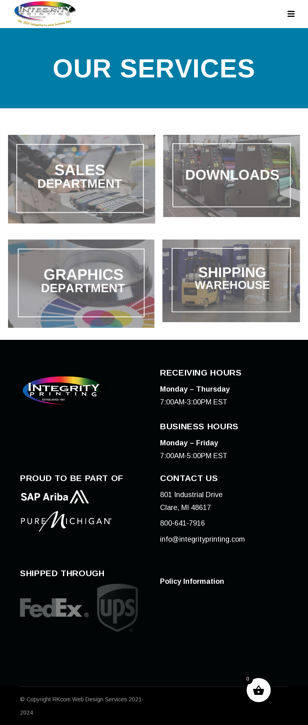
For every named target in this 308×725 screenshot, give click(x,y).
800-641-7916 (182, 523)
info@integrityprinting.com (202, 539)
